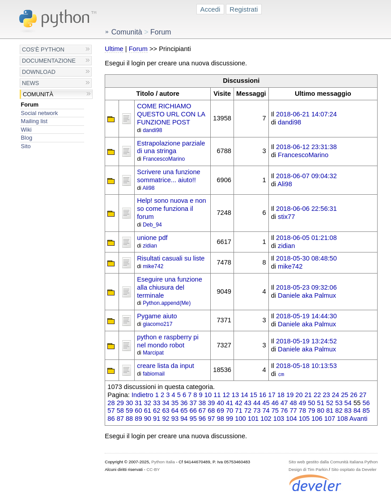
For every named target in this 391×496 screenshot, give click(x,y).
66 (193, 410)
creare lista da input (165, 365)
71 (238, 410)
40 (220, 402)
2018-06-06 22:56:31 (306, 208)
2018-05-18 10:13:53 (306, 365)
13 (235, 394)
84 (357, 410)
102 (265, 418)
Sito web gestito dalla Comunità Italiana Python (333, 461)
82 (338, 410)
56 (366, 402)
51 (320, 402)
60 (138, 410)
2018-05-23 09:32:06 (306, 287)
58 (120, 410)
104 (291, 418)
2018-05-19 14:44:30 (306, 316)
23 (326, 394)
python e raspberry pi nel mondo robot (167, 341)
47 (284, 402)
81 (329, 410)
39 (211, 402)
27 (362, 394)
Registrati (244, 9)
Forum (30, 104)
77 (293, 410)
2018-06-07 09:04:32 (306, 176)
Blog (26, 137)
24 (335, 394)
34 (165, 402)
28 (111, 402)
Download (38, 71)
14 (244, 394)
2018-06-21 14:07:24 (306, 114)
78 (302, 410)
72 (247, 410)
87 (120, 418)
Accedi (210, 9)
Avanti (358, 418)
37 (193, 402)
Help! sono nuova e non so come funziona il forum (171, 208)
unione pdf (152, 237)
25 (344, 394)
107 (329, 418)
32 (147, 402)
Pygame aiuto (157, 316)
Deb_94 (152, 225)
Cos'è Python (43, 49)
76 (284, 410)
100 (240, 418)
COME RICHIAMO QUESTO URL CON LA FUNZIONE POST (171, 114)
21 (308, 394)
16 (262, 394)
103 (278, 418)
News (30, 83)
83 (348, 410)
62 (156, 410)
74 (265, 410)
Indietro (142, 394)
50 (311, 402)
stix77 (286, 216)
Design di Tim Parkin (308, 469)
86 (111, 418)
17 (271, 394)
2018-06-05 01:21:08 (306, 237)
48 (293, 402)
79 (311, 410)
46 (275, 402)
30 (129, 402)
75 (275, 410)
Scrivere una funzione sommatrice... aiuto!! (168, 176)
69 (220, 410)
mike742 (153, 266)
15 (253, 394)
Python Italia (162, 461)
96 (202, 418)
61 (147, 410)
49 (302, 402)
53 (338, 402)
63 (165, 410)
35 (174, 402)
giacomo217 (157, 324)
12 (226, 394)
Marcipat (153, 353)
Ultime (114, 48)
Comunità (38, 94)
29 (120, 402)
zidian (150, 246)
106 (316, 418)
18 (281, 394)
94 (183, 418)
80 (320, 410)
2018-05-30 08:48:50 (306, 258)
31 (138, 402)
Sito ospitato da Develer (353, 469)
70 (229, 410)
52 (329, 402)
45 (265, 402)
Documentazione (49, 60)
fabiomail (154, 374)
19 (289, 394)
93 (174, 418)
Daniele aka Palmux (307, 295)
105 (304, 418)
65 (183, 410)
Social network (39, 113)
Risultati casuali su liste (170, 258)
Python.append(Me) (167, 303)
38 (202, 402)
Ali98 (148, 188)
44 (256, 402)
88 (129, 418)
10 (208, 394)
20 (298, 394)
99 (229, 418)
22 (317, 394)
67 (202, 410)
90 (147, 418)
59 (129, 410)
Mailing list (34, 121)
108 (342, 418)
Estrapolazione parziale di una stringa (171, 147)
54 (348, 402)
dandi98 (152, 130)
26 (353, 394)
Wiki (26, 129)
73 (256, 410)
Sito (26, 146)
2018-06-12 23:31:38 (306, 146)
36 (183, 402)
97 (211, 418)
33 (156, 402)
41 (229, 402)
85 (366, 410)
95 (193, 418)
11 (217, 394)
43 (247, 402)
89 (138, 418)
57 (111, 410)
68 (211, 410)
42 (238, 402)
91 (156, 418)
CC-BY (153, 469)
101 (253, 418)
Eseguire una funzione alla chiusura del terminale (169, 287)
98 (220, 418)
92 (165, 418)
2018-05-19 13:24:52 (306, 341)
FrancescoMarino (164, 159)
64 (174, 410)
